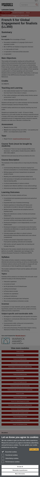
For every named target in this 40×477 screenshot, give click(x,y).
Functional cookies (10, 455)
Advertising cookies (10, 458)
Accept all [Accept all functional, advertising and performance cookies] (20, 466)
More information (20, 474)
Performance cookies (11, 461)
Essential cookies (9, 452)
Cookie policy (34, 449)
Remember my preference (20, 470)
